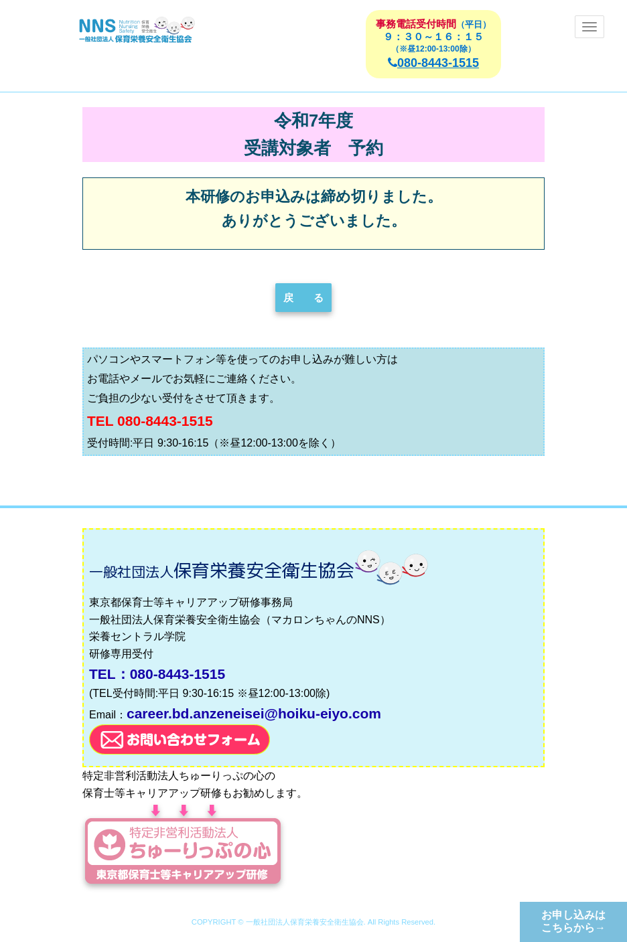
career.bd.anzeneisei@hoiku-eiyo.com (254, 713)
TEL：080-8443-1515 (157, 674)
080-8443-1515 (433, 63)
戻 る (303, 297)
